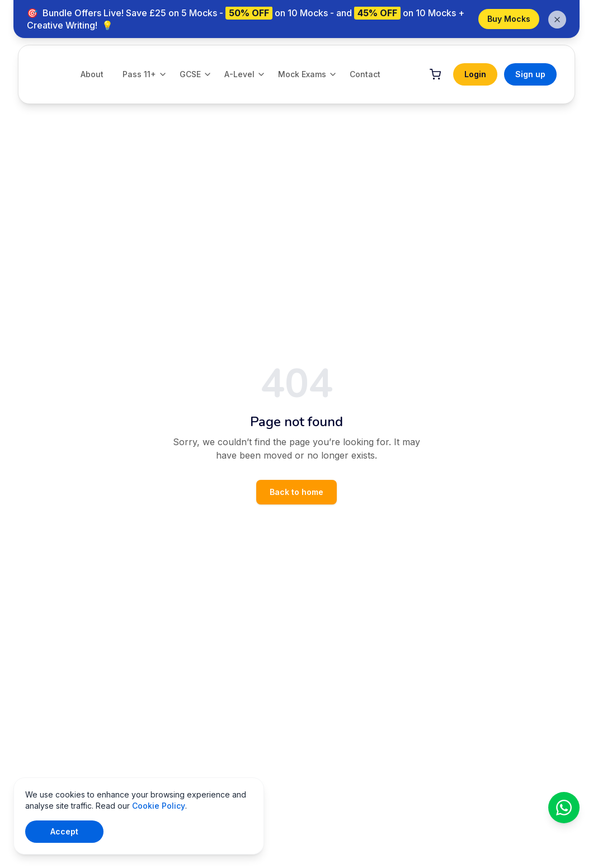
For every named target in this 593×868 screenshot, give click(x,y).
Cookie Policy (158, 805)
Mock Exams (307, 74)
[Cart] (435, 74)
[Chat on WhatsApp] (564, 807)
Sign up (530, 74)
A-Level (245, 74)
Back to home (296, 492)
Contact (365, 74)
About (92, 74)
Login (475, 74)
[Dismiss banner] (557, 20)
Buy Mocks (508, 18)
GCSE (196, 74)
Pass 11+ (145, 74)
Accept (64, 831)
